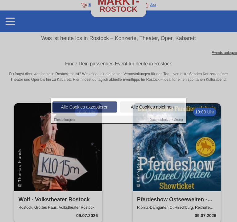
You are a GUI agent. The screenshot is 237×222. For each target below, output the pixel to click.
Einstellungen (64, 119)
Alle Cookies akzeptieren (84, 107)
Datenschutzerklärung (166, 119)
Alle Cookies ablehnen (152, 107)
